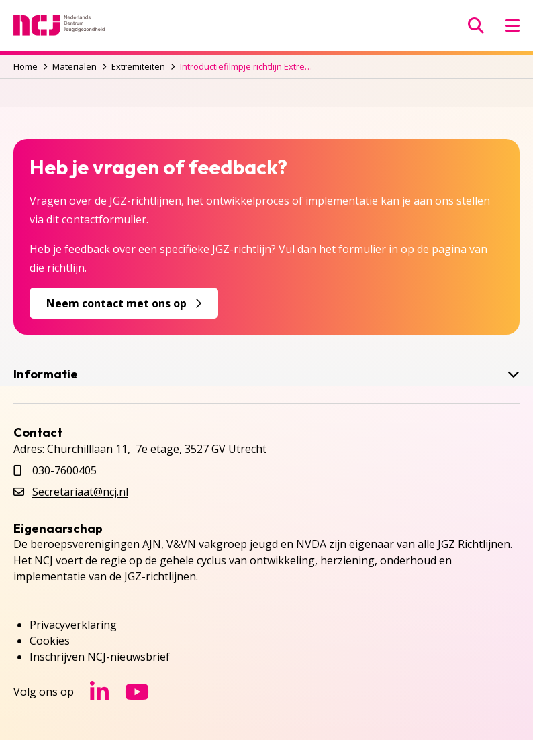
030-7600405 (64, 470)
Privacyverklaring (73, 624)
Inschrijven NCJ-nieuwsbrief (100, 656)
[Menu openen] (512, 25)
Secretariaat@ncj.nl (80, 491)
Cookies (50, 640)
